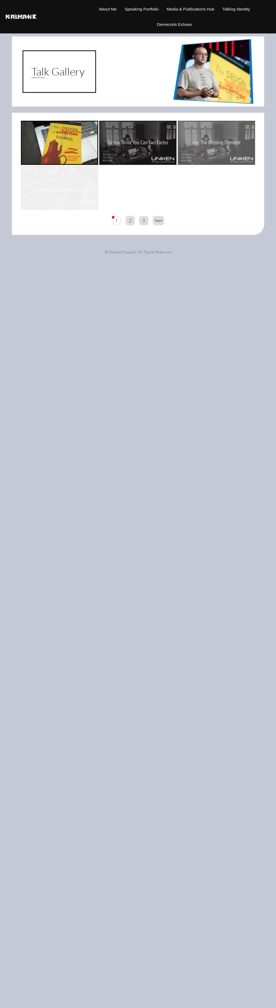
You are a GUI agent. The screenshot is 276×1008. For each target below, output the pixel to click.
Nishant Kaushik (21, 16)
